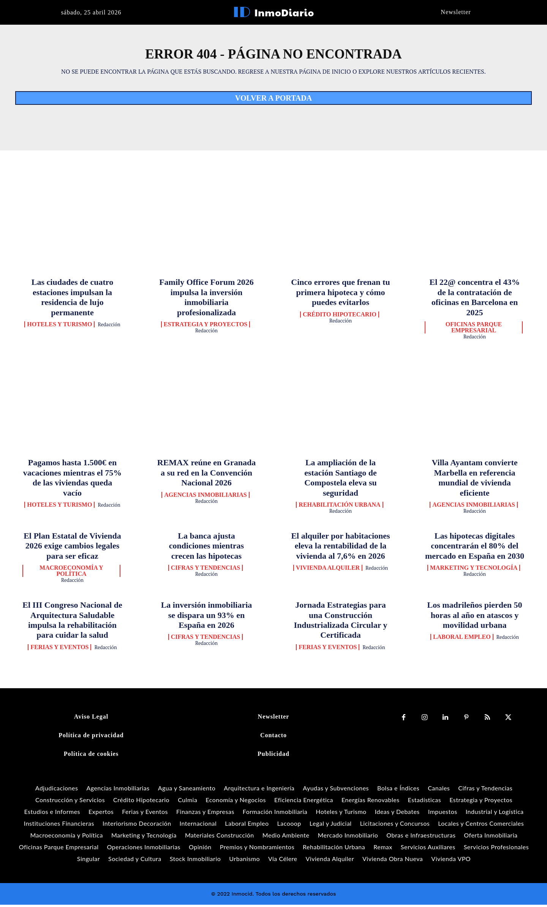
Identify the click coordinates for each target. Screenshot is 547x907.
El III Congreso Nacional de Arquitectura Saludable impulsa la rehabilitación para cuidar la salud (72, 622)
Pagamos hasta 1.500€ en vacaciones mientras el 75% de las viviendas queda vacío (72, 480)
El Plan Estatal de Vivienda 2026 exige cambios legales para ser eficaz (72, 548)
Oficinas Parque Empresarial (474, 330)
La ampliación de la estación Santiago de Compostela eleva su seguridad (340, 480)
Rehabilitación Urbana (339, 507)
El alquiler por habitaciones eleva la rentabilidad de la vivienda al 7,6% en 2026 (340, 548)
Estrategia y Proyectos (206, 327)
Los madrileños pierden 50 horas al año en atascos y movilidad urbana (474, 617)
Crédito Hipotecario (339, 317)
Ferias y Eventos (59, 650)
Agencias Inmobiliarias (205, 498)
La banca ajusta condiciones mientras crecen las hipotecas (206, 548)
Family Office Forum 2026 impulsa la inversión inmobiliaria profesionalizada (206, 299)
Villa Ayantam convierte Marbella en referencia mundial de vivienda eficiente (474, 480)
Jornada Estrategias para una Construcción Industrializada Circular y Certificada (340, 622)
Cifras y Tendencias (205, 570)
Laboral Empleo (462, 640)
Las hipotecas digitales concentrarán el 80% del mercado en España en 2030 (474, 548)
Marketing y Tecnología (474, 570)
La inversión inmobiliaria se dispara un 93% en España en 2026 (206, 617)
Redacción (109, 327)
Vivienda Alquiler (328, 570)
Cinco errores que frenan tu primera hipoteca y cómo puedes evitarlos (340, 295)
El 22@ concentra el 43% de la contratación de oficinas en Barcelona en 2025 (475, 299)
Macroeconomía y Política (71, 573)
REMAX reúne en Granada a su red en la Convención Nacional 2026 (206, 475)
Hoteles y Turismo (59, 327)
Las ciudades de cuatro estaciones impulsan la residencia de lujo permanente (72, 299)
